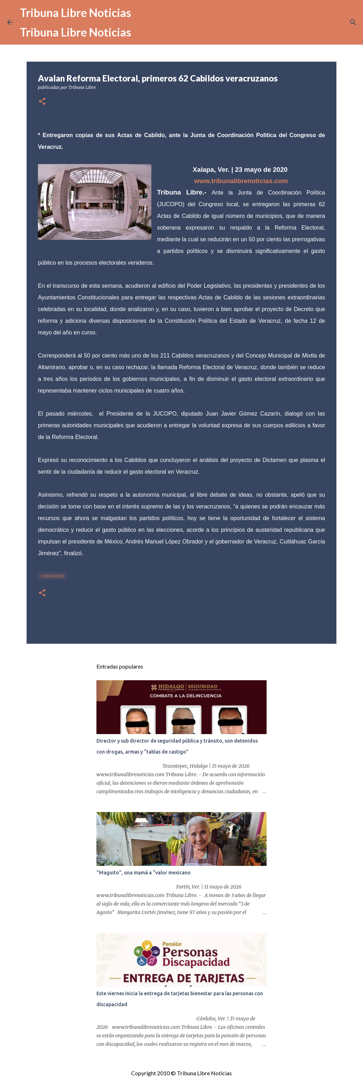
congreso (52, 576)
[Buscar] (353, 22)
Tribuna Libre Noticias (75, 12)
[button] (42, 102)
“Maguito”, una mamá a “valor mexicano (143, 872)
